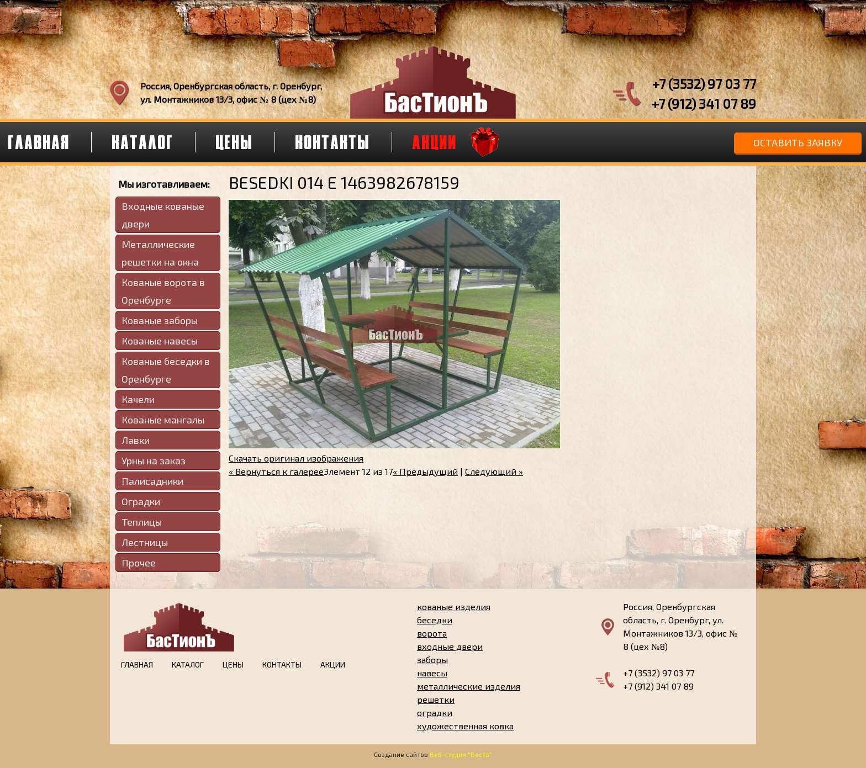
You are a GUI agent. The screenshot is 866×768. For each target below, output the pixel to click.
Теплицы (142, 522)
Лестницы (145, 542)
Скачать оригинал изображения (296, 458)
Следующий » (494, 471)
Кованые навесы (160, 341)
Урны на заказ (154, 460)
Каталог (143, 142)
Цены (235, 142)
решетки (436, 699)
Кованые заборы (160, 320)
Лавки (136, 440)
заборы (432, 659)
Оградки (141, 501)
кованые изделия (453, 606)
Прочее (139, 563)
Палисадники (152, 481)
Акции (435, 142)
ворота (432, 633)
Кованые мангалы (163, 420)
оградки (434, 712)
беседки (434, 620)
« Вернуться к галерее (276, 471)
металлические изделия (468, 686)
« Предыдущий (425, 471)
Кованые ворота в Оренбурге (163, 291)
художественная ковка (465, 726)
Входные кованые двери (163, 215)
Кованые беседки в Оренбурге (166, 370)
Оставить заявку (797, 142)
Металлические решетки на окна (160, 253)
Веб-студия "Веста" (461, 754)
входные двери (450, 646)
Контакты (333, 142)
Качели (138, 399)
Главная (137, 664)
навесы (432, 673)
